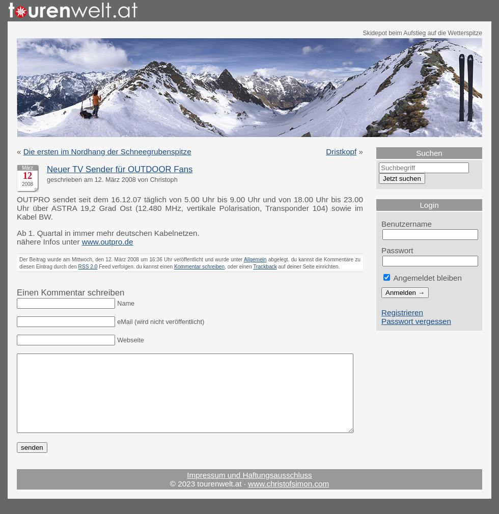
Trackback (264, 266)
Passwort (397, 250)
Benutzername (406, 224)
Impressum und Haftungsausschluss (249, 490)
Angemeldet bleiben (422, 278)
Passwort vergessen (416, 321)
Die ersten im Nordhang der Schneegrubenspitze (107, 151)
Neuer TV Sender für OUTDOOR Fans (119, 169)
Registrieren (402, 312)
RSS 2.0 (88, 266)
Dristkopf (341, 151)
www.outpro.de (107, 241)
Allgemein (255, 259)
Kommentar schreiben (199, 266)
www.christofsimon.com (288, 499)
